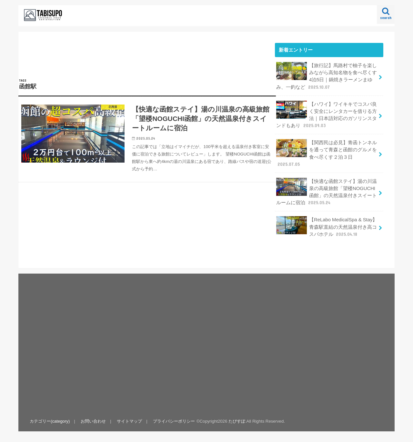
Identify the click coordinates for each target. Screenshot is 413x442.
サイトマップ (129, 421)
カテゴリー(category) (50, 421)
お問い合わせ (93, 421)
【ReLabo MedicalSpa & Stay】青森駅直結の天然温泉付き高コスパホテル (326, 226)
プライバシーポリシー (174, 421)
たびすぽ (236, 421)
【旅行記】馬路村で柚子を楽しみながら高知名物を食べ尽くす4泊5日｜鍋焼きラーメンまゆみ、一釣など (326, 76)
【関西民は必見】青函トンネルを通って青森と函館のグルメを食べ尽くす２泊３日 (326, 153)
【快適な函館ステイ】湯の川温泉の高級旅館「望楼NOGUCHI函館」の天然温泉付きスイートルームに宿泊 (326, 192)
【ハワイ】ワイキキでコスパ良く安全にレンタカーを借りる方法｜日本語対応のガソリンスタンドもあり (326, 115)
